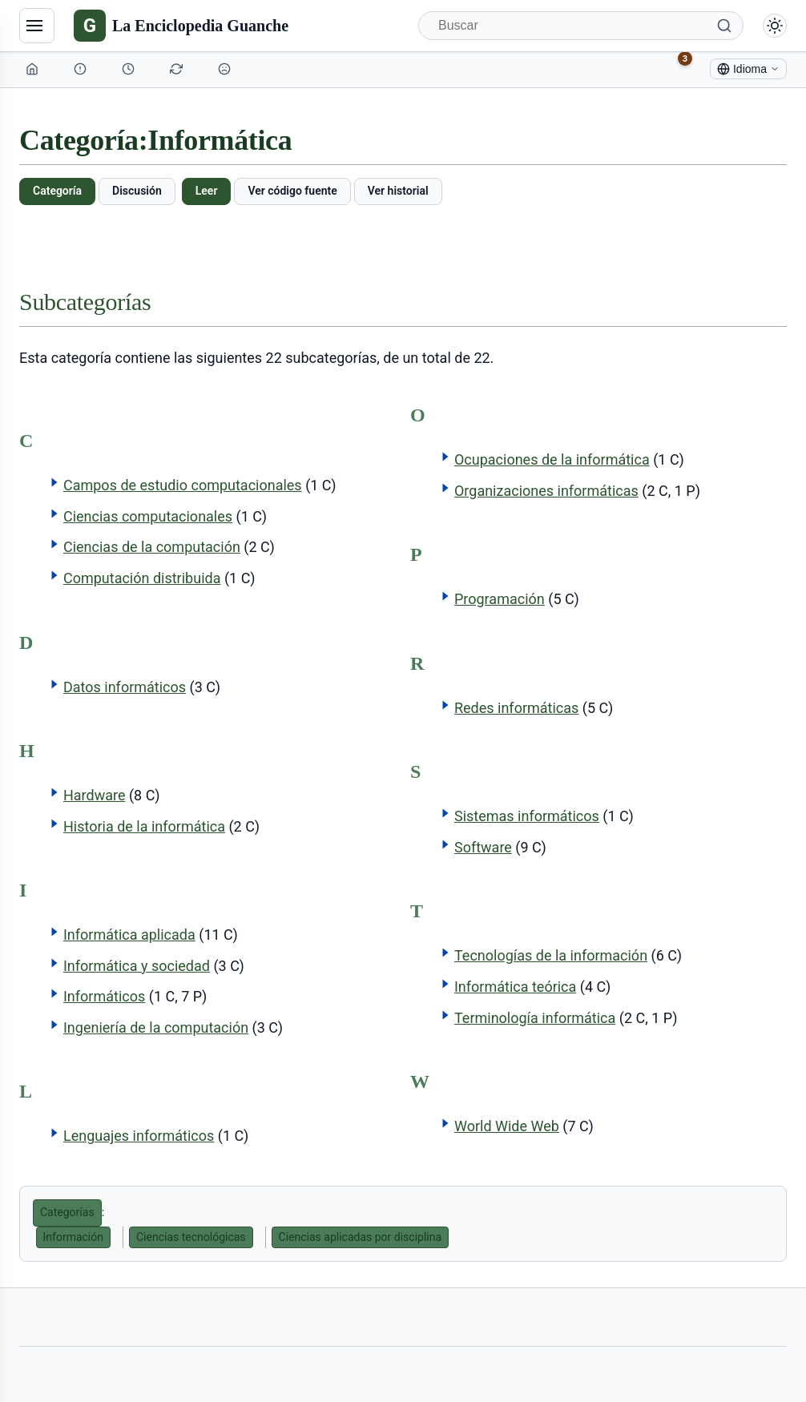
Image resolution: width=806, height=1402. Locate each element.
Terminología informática (534, 1017)
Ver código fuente (292, 190)
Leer (206, 190)
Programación (499, 598)
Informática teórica (515, 986)
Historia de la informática (144, 826)
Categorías (67, 1212)
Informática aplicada (129, 934)
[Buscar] (581, 25)
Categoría (57, 190)
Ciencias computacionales (147, 516)
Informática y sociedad (136, 965)
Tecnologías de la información (550, 955)
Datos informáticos (124, 687)
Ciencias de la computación (151, 546)
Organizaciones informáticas (546, 490)
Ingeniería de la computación (155, 1027)
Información (73, 1237)
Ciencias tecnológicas (191, 1237)
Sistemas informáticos (526, 816)
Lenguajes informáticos (138, 1135)
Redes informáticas (516, 707)
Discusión (137, 190)
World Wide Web (506, 1126)
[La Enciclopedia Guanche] (181, 26)
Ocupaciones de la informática (552, 459)
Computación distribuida (141, 578)
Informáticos (104, 996)
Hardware (94, 795)
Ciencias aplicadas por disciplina (360, 1237)
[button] (54, 482)
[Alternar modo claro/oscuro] (775, 26)
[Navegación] (36, 25)
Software (483, 847)
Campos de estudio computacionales (182, 485)
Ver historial (398, 190)
